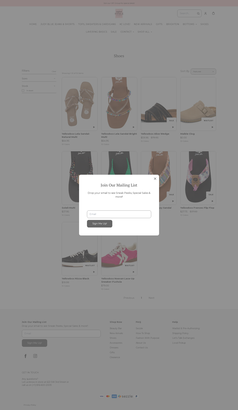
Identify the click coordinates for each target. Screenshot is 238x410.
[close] (155, 178)
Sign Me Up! (99, 223)
